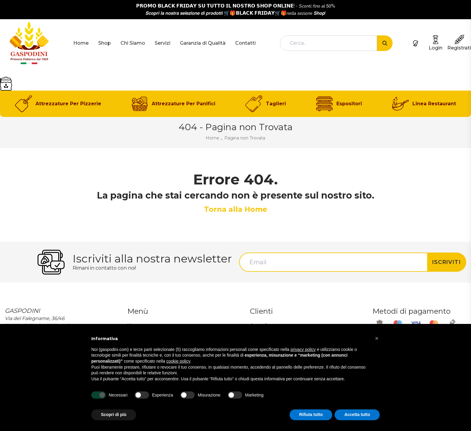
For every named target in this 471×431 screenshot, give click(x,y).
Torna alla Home (235, 209)
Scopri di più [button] (113, 414)
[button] (376, 338)
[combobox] (328, 43)
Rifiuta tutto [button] (311, 414)
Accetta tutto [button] (357, 414)
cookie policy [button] (178, 361)
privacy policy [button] (303, 349)
